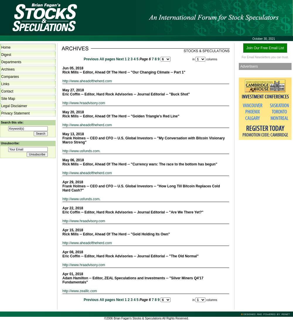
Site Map (8, 99)
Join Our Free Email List (265, 48)
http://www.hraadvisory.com (83, 103)
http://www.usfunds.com (81, 151)
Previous (91, 59)
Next (120, 59)
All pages (107, 59)
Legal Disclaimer (14, 106)
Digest (6, 55)
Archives (8, 69)
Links (5, 84)
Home (6, 47)
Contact (7, 91)
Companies (10, 77)
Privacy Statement (15, 113)
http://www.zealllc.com (79, 291)
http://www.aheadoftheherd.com (87, 81)
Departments (11, 62)
